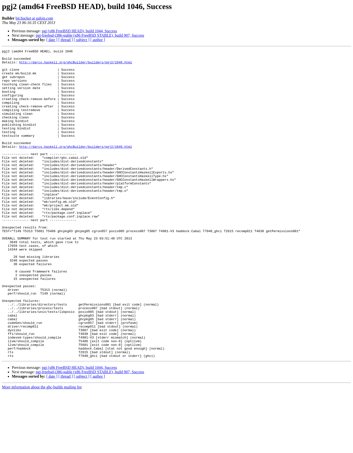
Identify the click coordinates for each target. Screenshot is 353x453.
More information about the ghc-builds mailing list (42, 449)
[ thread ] (65, 40)
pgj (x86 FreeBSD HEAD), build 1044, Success (79, 31)
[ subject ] (81, 40)
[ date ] (51, 40)
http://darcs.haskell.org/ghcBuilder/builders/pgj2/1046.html (75, 65)
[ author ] (97, 40)
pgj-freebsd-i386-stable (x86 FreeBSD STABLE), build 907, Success (90, 35)
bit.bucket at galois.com (34, 18)
